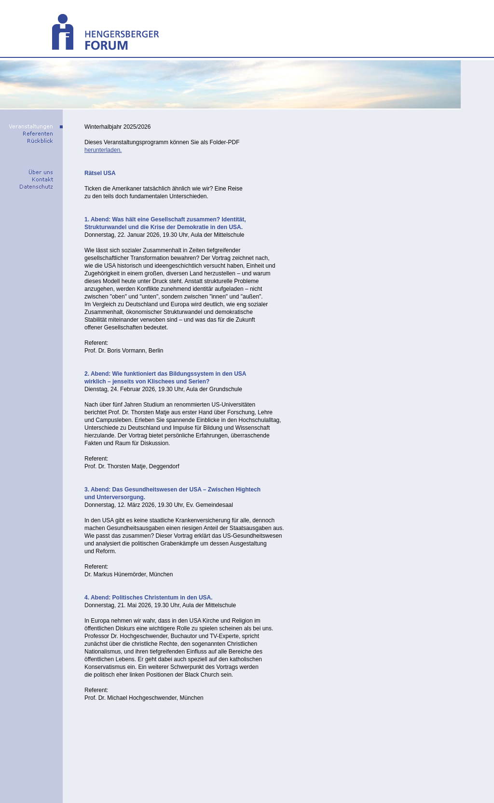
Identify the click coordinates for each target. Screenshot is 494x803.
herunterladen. (103, 150)
